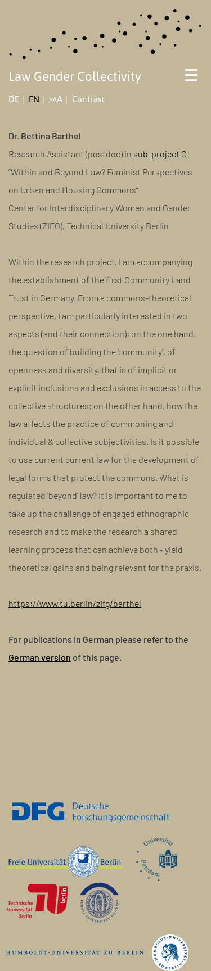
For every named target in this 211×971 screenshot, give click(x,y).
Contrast (88, 99)
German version (39, 657)
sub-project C (160, 153)
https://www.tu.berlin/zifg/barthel (74, 603)
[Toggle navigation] (191, 79)
